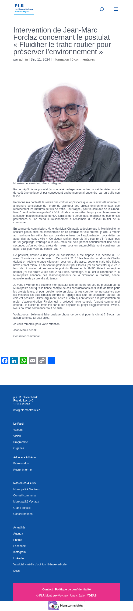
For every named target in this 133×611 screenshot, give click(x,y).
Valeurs (18, 429)
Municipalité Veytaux (26, 501)
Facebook (19, 546)
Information (60, 59)
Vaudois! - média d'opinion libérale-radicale (39, 564)
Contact (47, 589)
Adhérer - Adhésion (25, 457)
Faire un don (21, 463)
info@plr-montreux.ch (26, 410)
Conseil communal (24, 495)
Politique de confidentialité (73, 589)
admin (23, 59)
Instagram (19, 552)
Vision (17, 436)
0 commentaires (83, 59)
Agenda (18, 533)
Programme (20, 442)
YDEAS (92, 595)
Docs (16, 570)
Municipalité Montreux (27, 489)
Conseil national (23, 514)
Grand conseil (22, 508)
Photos (17, 540)
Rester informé (22, 469)
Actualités (19, 527)
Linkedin (18, 558)
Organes (18, 448)
